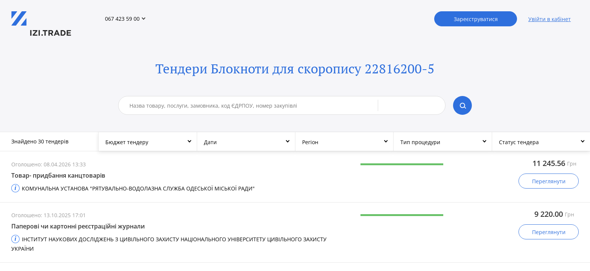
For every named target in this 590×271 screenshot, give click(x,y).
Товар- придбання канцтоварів (58, 175)
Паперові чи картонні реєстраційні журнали (78, 226)
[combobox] (253, 105)
